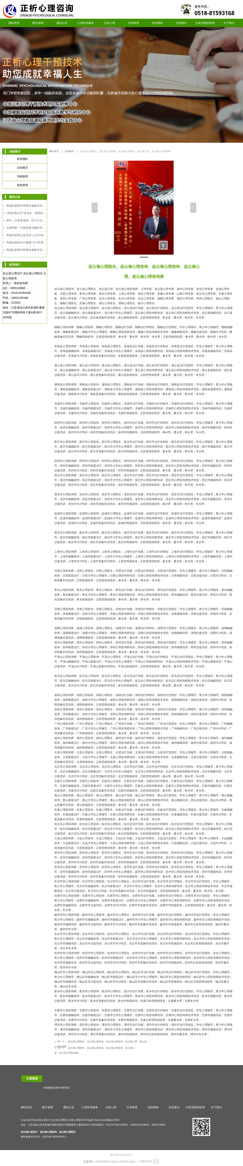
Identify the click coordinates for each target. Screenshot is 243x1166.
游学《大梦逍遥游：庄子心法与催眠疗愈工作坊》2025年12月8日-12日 (26, 220)
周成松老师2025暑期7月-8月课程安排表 (26, 242)
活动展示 (69, 151)
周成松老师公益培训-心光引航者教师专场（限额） (26, 235)
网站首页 (54, 151)
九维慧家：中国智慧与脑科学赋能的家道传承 (26, 227)
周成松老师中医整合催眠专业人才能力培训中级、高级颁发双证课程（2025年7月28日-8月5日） (26, 249)
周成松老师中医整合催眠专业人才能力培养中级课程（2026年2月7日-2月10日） (26, 205)
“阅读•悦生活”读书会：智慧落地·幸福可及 (26, 213)
